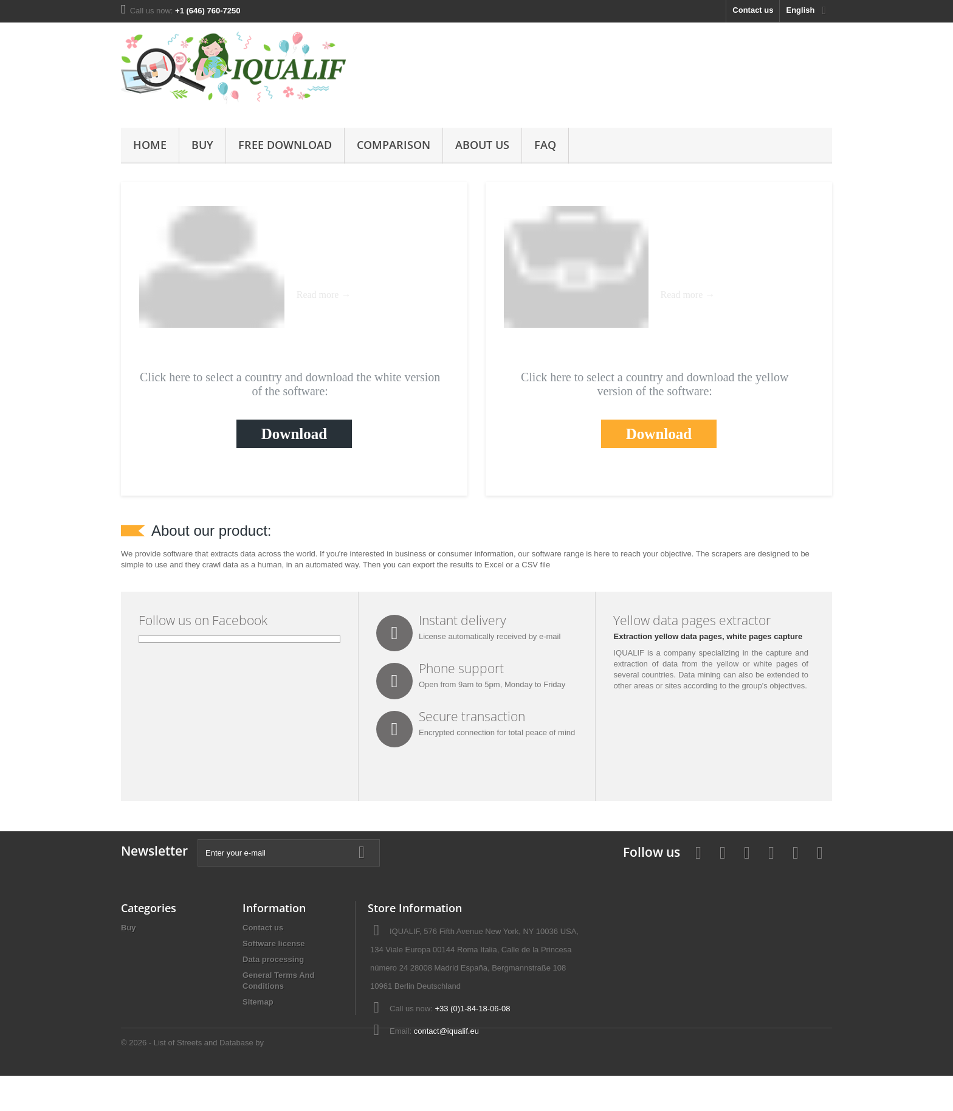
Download (294, 434)
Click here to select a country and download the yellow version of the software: (654, 384)
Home (150, 144)
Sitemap (258, 1001)
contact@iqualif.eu (446, 1031)
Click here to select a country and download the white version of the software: (290, 384)
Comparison (393, 144)
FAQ (545, 144)
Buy (202, 144)
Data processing (273, 959)
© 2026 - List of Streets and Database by (192, 1077)
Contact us (752, 10)
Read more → (324, 294)
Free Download (285, 144)
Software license (274, 943)
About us (482, 144)
